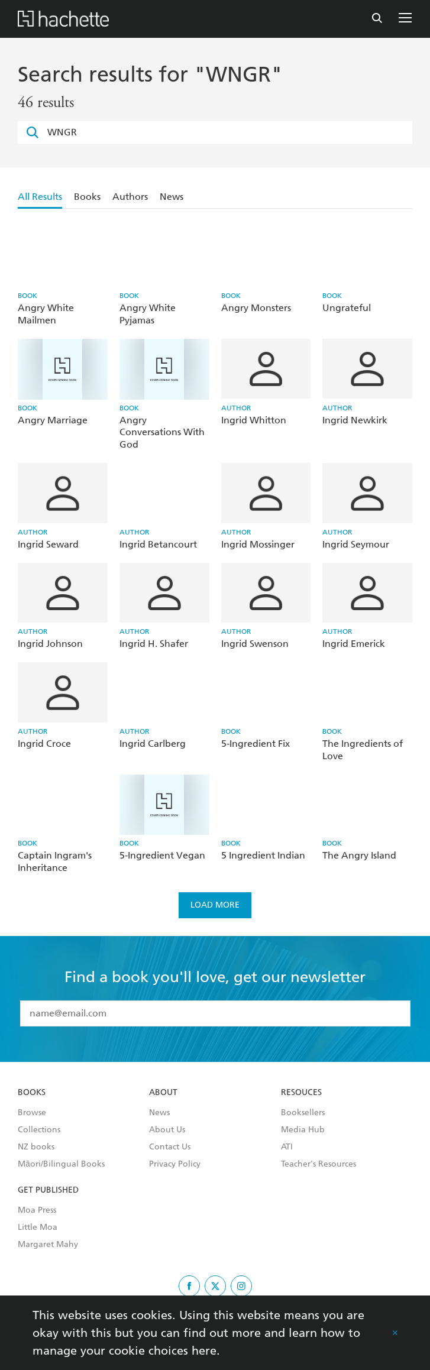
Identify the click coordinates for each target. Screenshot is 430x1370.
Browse (32, 1113)
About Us (167, 1130)
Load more (215, 905)
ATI (287, 1147)
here (204, 1350)
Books (87, 196)
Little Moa (37, 1227)
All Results (40, 196)
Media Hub (303, 1130)
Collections (39, 1130)
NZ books (36, 1147)
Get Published (48, 1190)
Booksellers (303, 1113)
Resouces (301, 1093)
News (171, 196)
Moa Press (37, 1210)
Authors (130, 196)
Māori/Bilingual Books (61, 1164)
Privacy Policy (175, 1164)
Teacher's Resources (318, 1164)
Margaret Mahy (48, 1245)
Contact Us (169, 1147)
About (163, 1093)
